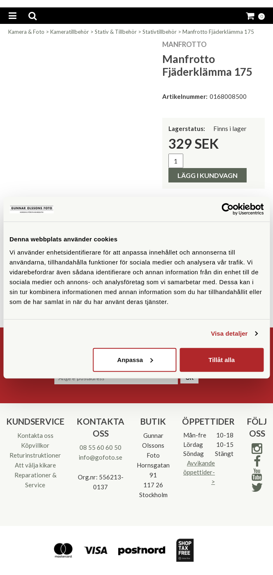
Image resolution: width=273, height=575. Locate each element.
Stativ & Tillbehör (116, 31)
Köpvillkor (35, 445)
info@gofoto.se (100, 457)
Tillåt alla (221, 359)
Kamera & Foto (26, 31)
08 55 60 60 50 (100, 447)
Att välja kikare (35, 465)
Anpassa (135, 359)
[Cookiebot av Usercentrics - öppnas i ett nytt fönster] (227, 209)
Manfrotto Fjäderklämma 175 (218, 31)
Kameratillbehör (69, 31)
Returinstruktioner (35, 455)
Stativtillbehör (159, 31)
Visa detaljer (229, 333)
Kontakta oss (35, 435)
